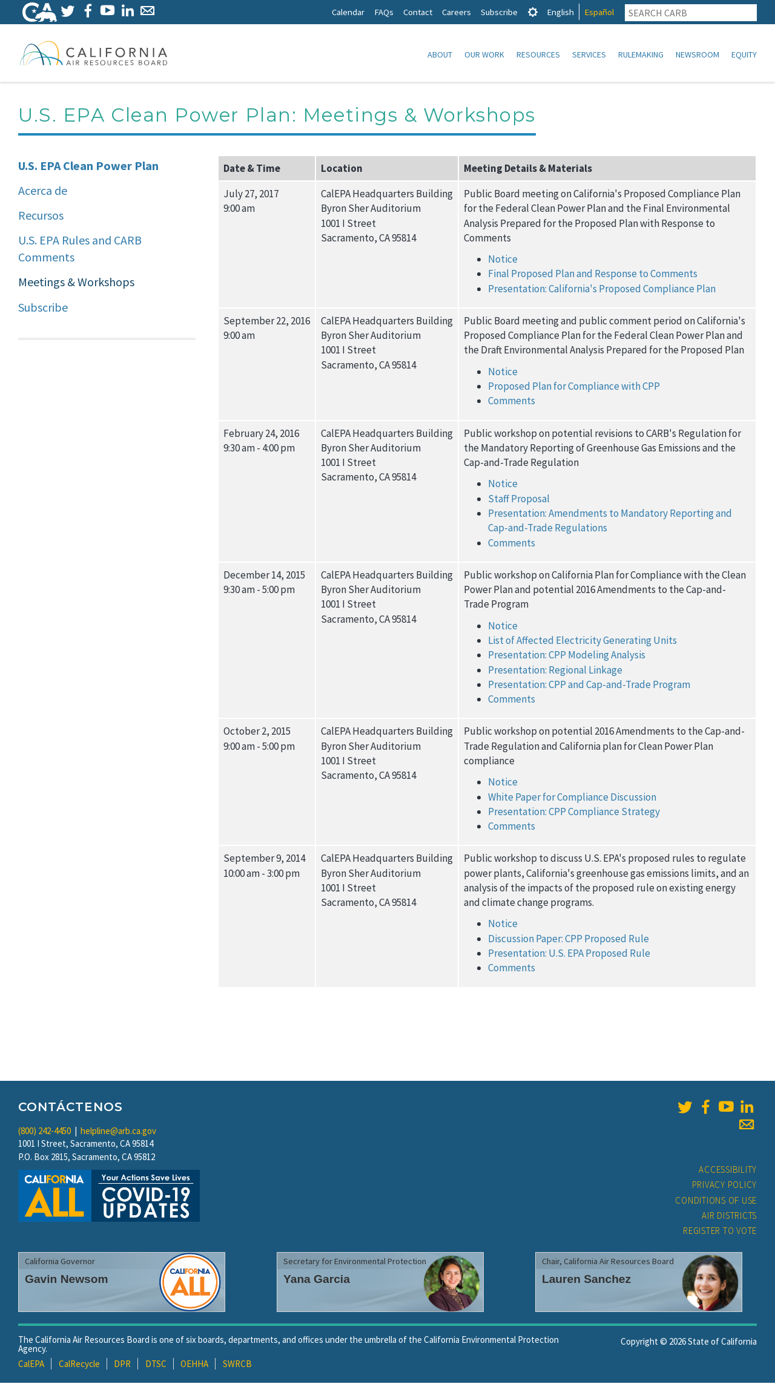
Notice (503, 260)
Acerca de (42, 191)
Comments (511, 401)
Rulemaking (641, 54)
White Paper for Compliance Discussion (572, 798)
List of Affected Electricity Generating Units (582, 641)
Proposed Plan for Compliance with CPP (574, 387)
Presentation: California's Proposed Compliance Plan (602, 290)
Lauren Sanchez (586, 1280)
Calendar (348, 12)
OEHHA (194, 1365)
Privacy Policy (724, 1186)
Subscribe (499, 12)
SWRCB (237, 1365)
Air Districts (729, 1216)
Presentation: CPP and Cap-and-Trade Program (589, 685)
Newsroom (697, 54)
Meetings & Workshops (76, 282)
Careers (456, 12)
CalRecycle (79, 1365)
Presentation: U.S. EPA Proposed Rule (569, 954)
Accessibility (728, 1170)
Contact (417, 12)
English (560, 12)
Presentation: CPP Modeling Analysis (566, 656)
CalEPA (31, 1365)
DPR (122, 1365)
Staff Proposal (519, 500)
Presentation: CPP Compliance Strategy (574, 812)
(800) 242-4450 (44, 1132)
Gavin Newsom (66, 1280)
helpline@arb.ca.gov (118, 1132)
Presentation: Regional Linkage (555, 671)
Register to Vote (720, 1232)
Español (599, 12)
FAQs (384, 12)
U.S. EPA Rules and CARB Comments (80, 250)
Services (589, 54)
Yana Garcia (316, 1280)
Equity (744, 54)
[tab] (532, 11)
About (439, 54)
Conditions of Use (716, 1201)
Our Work (484, 54)
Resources (538, 54)
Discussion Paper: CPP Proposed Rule (568, 939)
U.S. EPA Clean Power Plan (88, 166)
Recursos (41, 216)
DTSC (156, 1365)
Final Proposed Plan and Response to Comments (593, 274)
